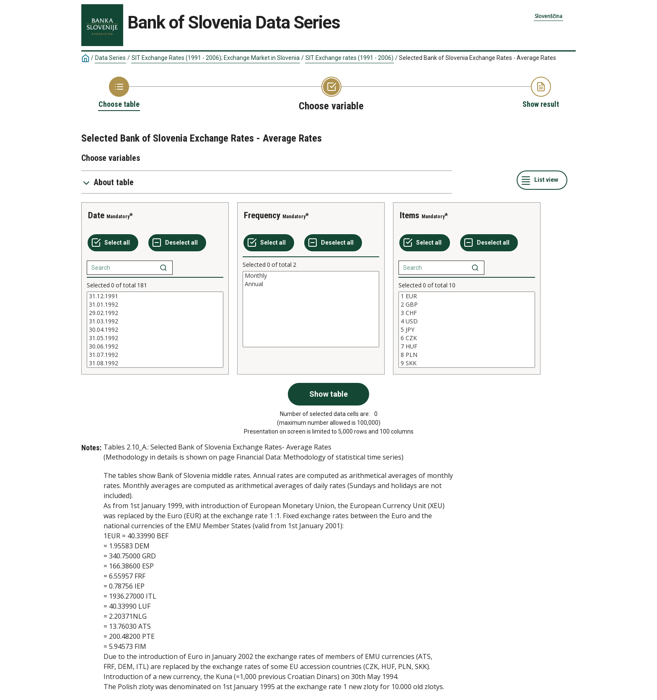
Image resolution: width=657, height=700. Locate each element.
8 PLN (467, 355)
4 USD (467, 321)
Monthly (311, 275)
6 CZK (467, 338)
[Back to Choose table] (119, 93)
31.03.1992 (155, 321)
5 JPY (467, 329)
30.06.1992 (155, 346)
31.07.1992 (155, 355)
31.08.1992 (155, 363)
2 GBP (467, 304)
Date (96, 215)
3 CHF (467, 313)
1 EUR (467, 296)
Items (409, 215)
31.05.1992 (155, 338)
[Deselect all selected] (177, 243)
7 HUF (467, 346)
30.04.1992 (155, 329)
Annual (311, 284)
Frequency (262, 215)
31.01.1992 (155, 304)
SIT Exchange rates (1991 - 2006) (349, 57)
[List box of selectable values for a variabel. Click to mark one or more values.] (155, 330)
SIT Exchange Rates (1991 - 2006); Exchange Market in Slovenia (216, 57)
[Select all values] (113, 243)
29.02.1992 (155, 313)
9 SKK (467, 363)
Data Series (110, 57)
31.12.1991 (155, 296)
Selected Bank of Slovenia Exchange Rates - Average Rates (477, 57)
